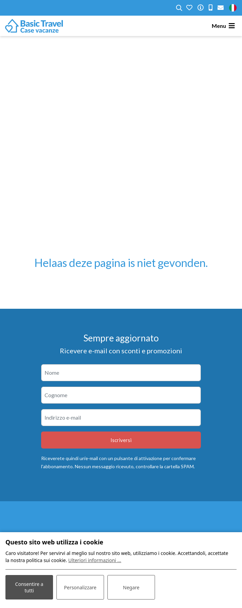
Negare (131, 587)
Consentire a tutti (29, 587)
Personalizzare (80, 587)
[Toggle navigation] (224, 26)
